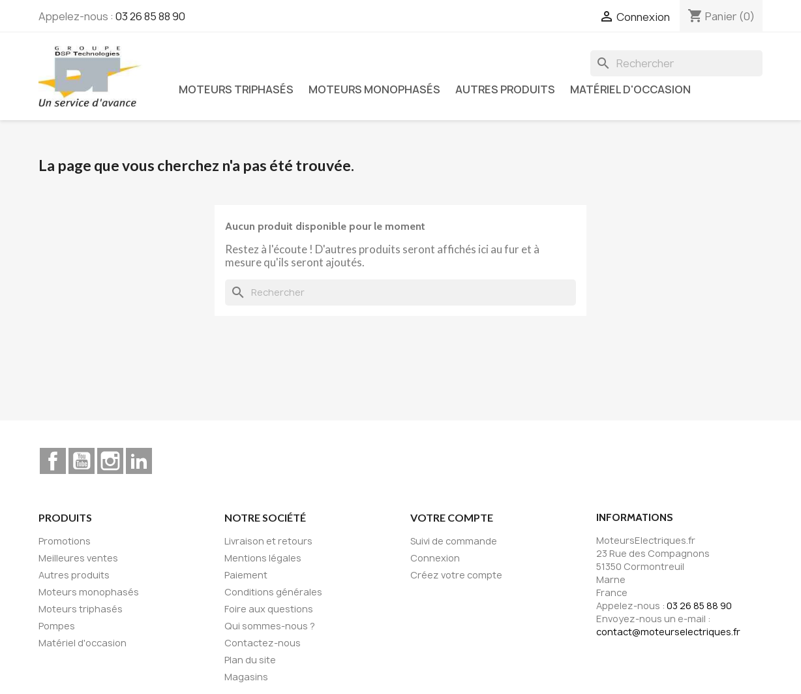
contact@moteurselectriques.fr (668, 631)
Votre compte (451, 517)
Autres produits (505, 89)
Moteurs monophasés (374, 89)
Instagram (110, 461)
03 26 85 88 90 (150, 16)
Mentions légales (262, 558)
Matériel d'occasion (630, 89)
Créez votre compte (456, 575)
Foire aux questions (268, 609)
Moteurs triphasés (236, 89)
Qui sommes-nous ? (269, 626)
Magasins (246, 676)
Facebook (53, 461)
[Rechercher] (676, 63)
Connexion (435, 558)
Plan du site (250, 660)
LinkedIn (139, 461)
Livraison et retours (268, 541)
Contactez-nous (262, 643)
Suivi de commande (453, 541)
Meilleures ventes (78, 558)
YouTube (81, 461)
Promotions (64, 541)
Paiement (245, 575)
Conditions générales (273, 592)
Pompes (56, 626)
